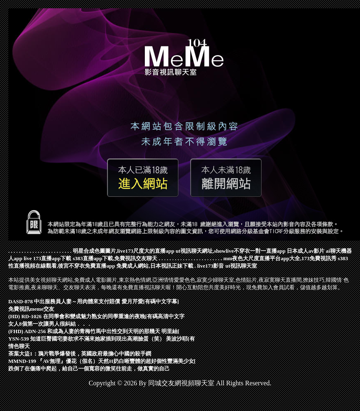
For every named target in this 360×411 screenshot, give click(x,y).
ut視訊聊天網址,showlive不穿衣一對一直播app (230, 251)
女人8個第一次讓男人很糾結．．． (50, 324)
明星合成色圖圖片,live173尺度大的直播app (123, 251)
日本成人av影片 (305, 251)
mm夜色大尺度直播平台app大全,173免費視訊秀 (279, 258)
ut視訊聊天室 (241, 266)
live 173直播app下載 (47, 258)
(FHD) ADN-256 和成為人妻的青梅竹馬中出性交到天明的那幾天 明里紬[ (93, 331)
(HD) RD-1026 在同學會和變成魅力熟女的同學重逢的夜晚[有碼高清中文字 (96, 316)
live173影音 (210, 266)
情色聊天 (19, 346)
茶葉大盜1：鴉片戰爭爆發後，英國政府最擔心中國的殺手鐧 (79, 354)
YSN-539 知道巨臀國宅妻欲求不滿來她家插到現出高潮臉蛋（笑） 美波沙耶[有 (101, 339)
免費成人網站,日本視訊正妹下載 (154, 266)
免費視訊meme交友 (31, 309)
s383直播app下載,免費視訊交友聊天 (115, 258)
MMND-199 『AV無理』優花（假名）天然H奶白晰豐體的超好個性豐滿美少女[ (102, 361)
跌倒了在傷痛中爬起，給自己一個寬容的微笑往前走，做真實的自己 (89, 368)
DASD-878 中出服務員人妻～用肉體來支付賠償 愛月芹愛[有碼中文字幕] (93, 301)
